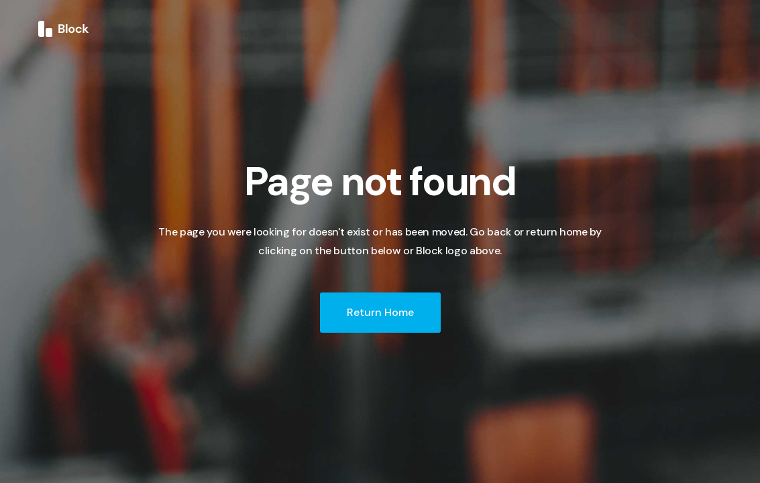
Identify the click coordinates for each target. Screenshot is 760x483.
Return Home (380, 312)
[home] (63, 28)
